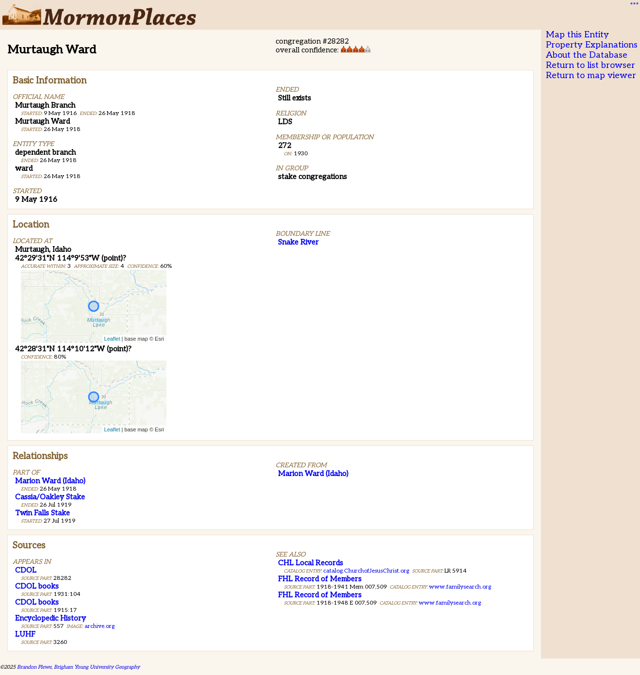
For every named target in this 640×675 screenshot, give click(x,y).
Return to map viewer (591, 75)
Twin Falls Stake (42, 513)
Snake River (298, 242)
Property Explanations (592, 45)
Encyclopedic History (50, 618)
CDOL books (37, 586)
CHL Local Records (310, 563)
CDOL (25, 570)
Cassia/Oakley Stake (50, 497)
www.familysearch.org (460, 587)
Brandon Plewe (34, 667)
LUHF (25, 634)
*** (633, 5)
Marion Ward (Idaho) (50, 481)
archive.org (99, 626)
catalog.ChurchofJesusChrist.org (366, 571)
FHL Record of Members (319, 579)
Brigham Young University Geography (97, 667)
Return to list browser (590, 65)
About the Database (586, 55)
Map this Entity (577, 35)
